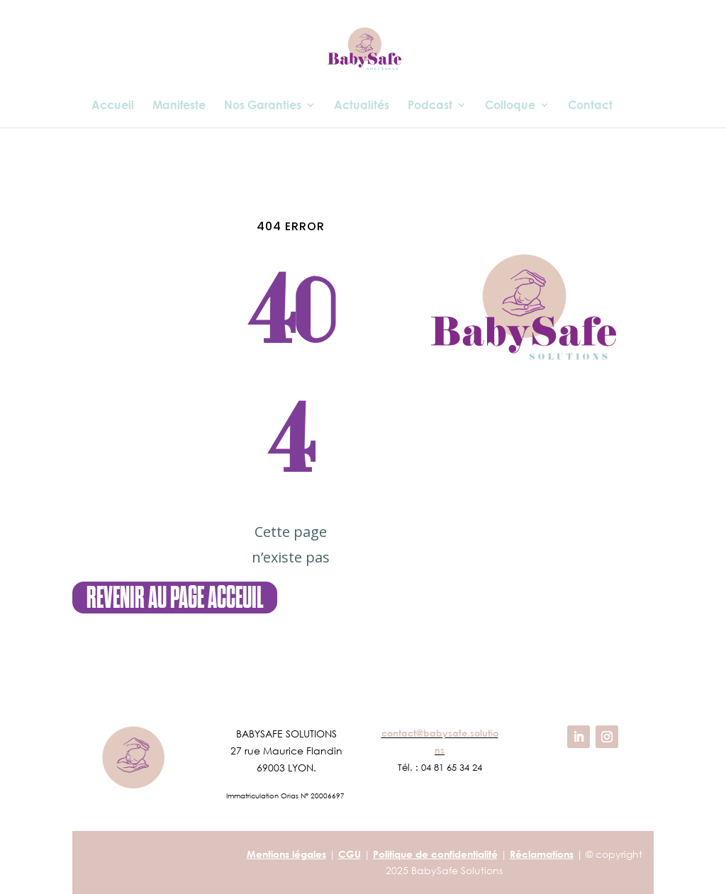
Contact (590, 106)
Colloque (510, 106)
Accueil (112, 106)
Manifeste (179, 106)
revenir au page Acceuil (174, 597)
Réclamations (542, 854)
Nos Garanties (262, 106)
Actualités (361, 106)
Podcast (430, 106)
